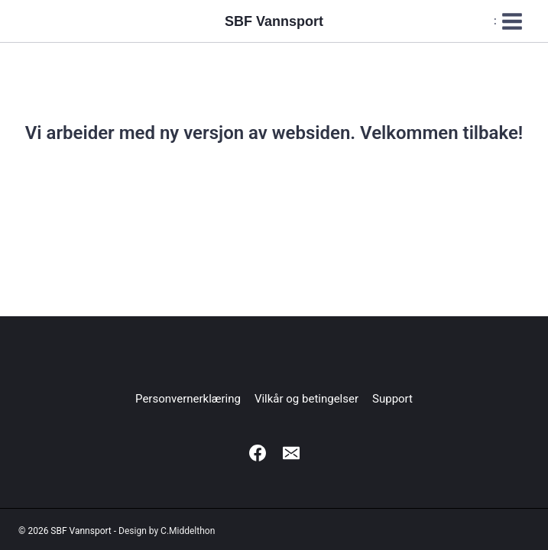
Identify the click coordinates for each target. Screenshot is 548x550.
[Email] (291, 453)
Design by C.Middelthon (166, 531)
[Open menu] (509, 21)
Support (392, 399)
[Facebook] (257, 453)
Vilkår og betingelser (306, 399)
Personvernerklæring (188, 399)
